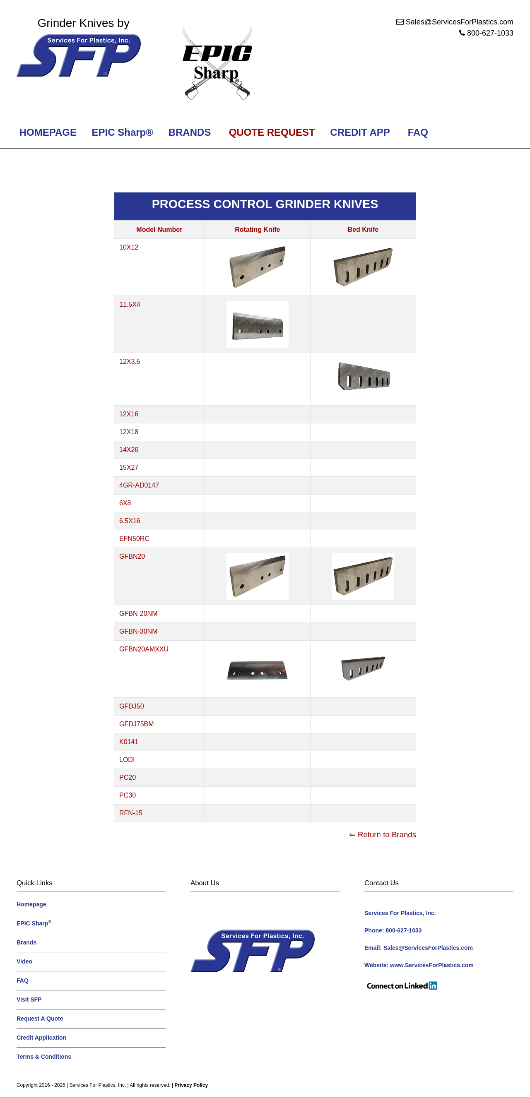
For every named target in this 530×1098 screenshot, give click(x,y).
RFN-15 (130, 813)
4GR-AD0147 (139, 485)
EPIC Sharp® (121, 132)
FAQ (418, 132)
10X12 (128, 247)
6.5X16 (129, 520)
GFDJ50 (131, 706)
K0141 (128, 741)
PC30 (127, 795)
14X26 (128, 449)
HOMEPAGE (47, 132)
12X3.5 (129, 361)
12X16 (128, 414)
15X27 (128, 467)
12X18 (128, 431)
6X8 (125, 503)
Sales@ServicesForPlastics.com (459, 22)
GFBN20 (132, 556)
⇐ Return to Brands (382, 834)
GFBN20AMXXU (144, 649)
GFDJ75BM (136, 724)
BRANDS (188, 132)
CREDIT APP (360, 132)
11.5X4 (129, 304)
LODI (127, 759)
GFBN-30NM (138, 631)
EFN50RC (134, 538)
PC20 (127, 777)
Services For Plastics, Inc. (97, 1085)
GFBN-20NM (138, 613)
